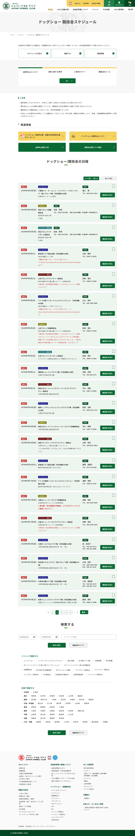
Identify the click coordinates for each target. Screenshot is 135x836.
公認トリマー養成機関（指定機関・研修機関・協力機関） (96, 774)
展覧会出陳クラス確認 (93, 147)
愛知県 (33, 707)
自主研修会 (55, 820)
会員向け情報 (96, 3)
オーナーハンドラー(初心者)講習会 (77, 665)
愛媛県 (52, 718)
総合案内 (86, 3)
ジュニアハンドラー (58, 817)
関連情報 (100, 53)
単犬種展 (109, 660)
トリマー (87, 771)
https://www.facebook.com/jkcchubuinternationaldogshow (59, 310)
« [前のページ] (48, 612)
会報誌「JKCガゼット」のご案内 (30, 776)
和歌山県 (81, 711)
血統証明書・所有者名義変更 (61, 771)
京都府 (42, 711)
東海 (25, 707)
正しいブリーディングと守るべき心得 (63, 774)
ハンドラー (87, 778)
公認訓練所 (87, 784)
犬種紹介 (87, 798)
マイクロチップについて (27, 812)
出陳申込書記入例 (42, 147)
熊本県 (75, 722)
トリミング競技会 (57, 812)
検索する (67, 53)
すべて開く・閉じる (91, 178)
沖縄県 (105, 722)
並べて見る (109, 178)
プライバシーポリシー (39, 826)
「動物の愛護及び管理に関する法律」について (96, 808)
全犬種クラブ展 (84, 660)
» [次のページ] (77, 612)
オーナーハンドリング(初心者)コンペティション (42, 665)
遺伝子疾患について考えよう (61, 781)
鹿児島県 (95, 722)
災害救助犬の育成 (25, 784)
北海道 (26, 692)
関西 (25, 711)
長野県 (86, 703)
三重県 (61, 707)
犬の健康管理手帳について (28, 781)
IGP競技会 (47, 674)
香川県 (42, 718)
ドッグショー (29, 660)
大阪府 (33, 711)
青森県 (33, 696)
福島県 (80, 696)
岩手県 (42, 696)
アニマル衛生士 (89, 789)
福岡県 (38, 722)
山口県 (70, 714)
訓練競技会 (28, 669)
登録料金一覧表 (24, 796)
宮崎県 (84, 722)
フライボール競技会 (82, 670)
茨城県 (72, 699)
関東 (25, 699)
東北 (25, 696)
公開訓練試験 (78, 674)
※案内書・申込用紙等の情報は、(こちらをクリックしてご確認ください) (59, 507)
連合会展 (71, 660)
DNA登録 (22, 809)
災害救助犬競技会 (62, 674)
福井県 (58, 703)
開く (67, 81)
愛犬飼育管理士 (89, 768)
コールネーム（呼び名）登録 (29, 814)
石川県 (49, 703)
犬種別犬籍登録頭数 (26, 773)
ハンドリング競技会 (94, 674)
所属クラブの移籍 (25, 806)
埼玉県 (63, 699)
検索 (109, 3)
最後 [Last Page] (83, 612)
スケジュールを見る (34, 53)
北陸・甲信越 (29, 703)
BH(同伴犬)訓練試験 (43, 670)
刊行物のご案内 (24, 779)
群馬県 (90, 699)
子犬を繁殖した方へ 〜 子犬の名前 (63, 778)
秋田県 (61, 696)
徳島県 (33, 718)
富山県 (40, 703)
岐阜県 (52, 707)
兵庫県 (52, 711)
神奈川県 (43, 699)
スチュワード (88, 786)
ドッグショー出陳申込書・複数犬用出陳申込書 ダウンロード (43, 136)
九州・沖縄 (28, 722)
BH (52, 809)
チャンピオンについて (58, 790)
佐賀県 (47, 722)
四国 (25, 718)
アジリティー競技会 (102, 669)
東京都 (33, 699)
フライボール (55, 801)
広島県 (33, 714)
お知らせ (77, 3)
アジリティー (55, 798)
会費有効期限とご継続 (26, 799)
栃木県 (81, 699)
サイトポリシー (51, 826)
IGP (52, 806)
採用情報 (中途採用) (25, 826)
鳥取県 (52, 714)
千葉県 (53, 699)
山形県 (70, 696)
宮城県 (52, 696)
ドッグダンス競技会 (31, 674)
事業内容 (22, 768)
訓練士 (86, 781)
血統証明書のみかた (58, 768)
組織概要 (22, 771)
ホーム (50, 9)
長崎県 (57, 722)
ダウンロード (119, 3)
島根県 (61, 714)
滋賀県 (61, 711)
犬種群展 (98, 660)
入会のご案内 (23, 793)
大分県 (66, 722)
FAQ (129, 3)
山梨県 (77, 703)
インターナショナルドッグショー (50, 660)
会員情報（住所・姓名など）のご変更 (31, 802)
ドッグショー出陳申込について (93, 136)
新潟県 (68, 703)
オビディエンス (56, 804)
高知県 (61, 718)
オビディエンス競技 (63, 670)
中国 (25, 714)
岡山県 (42, 714)
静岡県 (42, 707)
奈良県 (70, 711)
